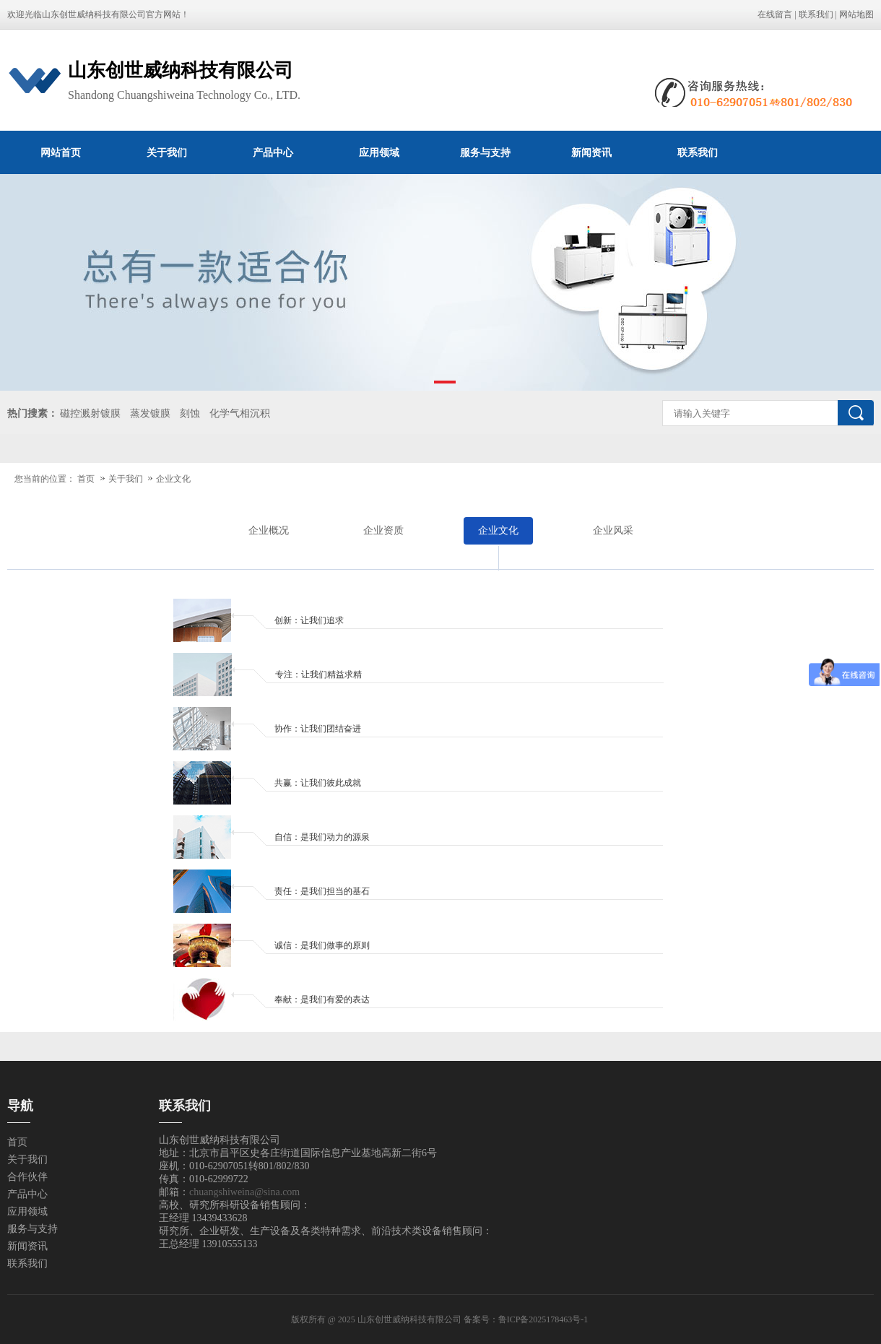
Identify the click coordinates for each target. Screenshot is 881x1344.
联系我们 (816, 14)
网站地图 (856, 14)
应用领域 (379, 152)
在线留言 (775, 14)
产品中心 (273, 152)
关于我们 (167, 152)
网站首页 (60, 152)
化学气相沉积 (239, 413)
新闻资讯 (591, 152)
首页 (86, 479)
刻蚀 (190, 413)
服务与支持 (485, 152)
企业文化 (173, 479)
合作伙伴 (27, 1176)
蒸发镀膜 (150, 413)
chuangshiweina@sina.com (244, 1192)
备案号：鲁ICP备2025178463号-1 (527, 1319)
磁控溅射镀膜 (90, 413)
